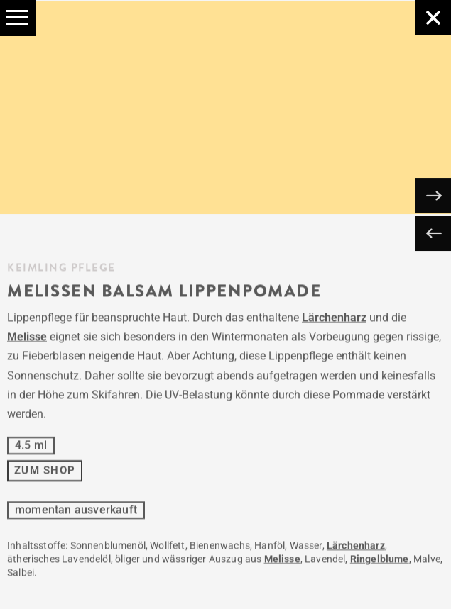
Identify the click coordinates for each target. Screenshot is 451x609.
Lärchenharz (334, 320)
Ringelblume (379, 561)
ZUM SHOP (44, 472)
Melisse (27, 339)
